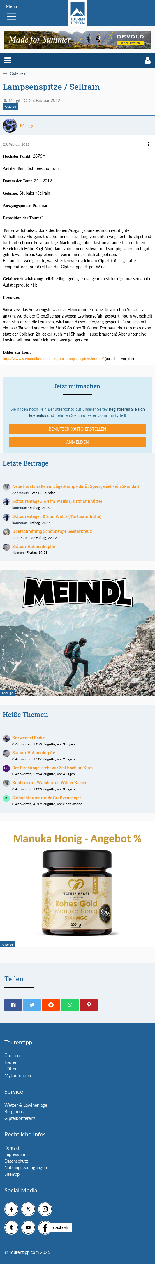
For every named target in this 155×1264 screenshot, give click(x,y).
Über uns (13, 1055)
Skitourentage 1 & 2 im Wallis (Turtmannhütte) (56, 516)
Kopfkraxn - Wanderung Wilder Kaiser (49, 782)
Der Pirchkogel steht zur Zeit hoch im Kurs (52, 768)
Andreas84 (20, 493)
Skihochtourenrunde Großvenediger (46, 798)
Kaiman (18, 552)
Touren (10, 1062)
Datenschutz (16, 1160)
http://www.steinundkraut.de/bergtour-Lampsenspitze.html (50, 359)
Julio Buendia (22, 537)
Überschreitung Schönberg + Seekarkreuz (52, 531)
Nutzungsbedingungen (25, 1167)
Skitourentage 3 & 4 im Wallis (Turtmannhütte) (57, 501)
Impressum (14, 1154)
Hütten (10, 1068)
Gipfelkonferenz (19, 1118)
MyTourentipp (17, 1075)
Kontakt (11, 1147)
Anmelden (77, 442)
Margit (14, 100)
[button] (8, 60)
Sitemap (12, 1174)
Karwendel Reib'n (29, 738)
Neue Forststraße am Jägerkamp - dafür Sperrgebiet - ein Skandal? (76, 486)
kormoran (19, 507)
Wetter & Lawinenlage (25, 1105)
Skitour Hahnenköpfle (33, 546)
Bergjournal (15, 1111)
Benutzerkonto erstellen (77, 428)
